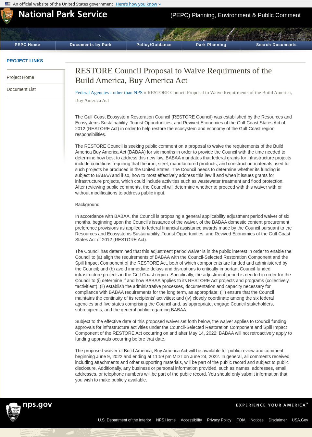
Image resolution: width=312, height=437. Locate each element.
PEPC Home (27, 45)
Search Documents (276, 45)
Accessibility (191, 420)
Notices (257, 420)
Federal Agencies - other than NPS (109, 92)
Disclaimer (277, 420)
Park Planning (211, 45)
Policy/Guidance (153, 45)
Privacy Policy (219, 420)
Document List (21, 89)
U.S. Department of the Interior (124, 420)
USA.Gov (300, 420)
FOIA (240, 420)
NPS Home (166, 420)
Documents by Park (91, 45)
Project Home (20, 77)
